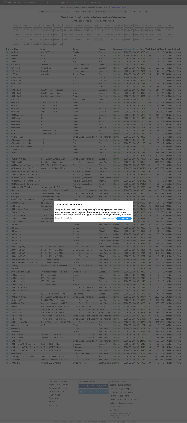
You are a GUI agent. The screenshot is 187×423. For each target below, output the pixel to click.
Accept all (124, 218)
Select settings (108, 218)
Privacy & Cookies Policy (64, 218)
